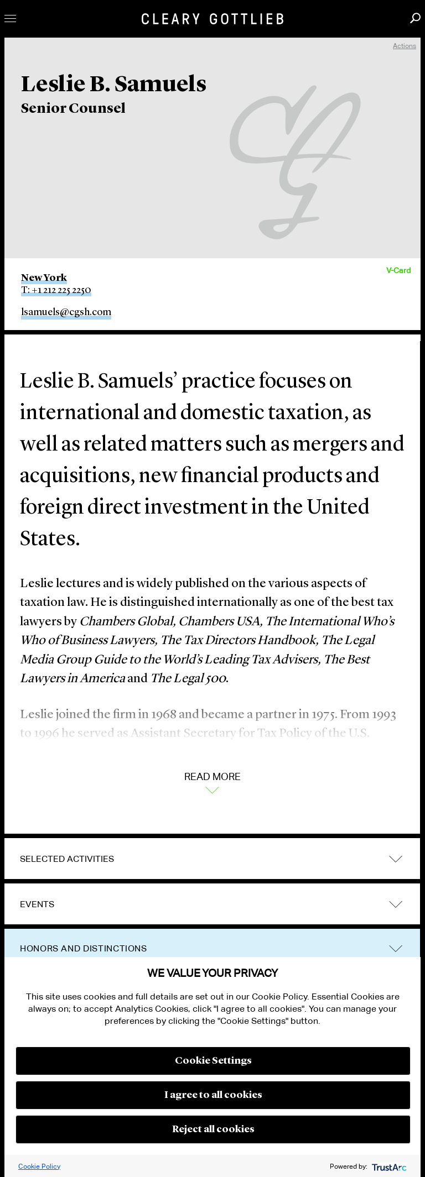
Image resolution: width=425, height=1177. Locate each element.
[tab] (212, 859)
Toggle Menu (10, 18)
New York (44, 278)
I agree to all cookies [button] (213, 1095)
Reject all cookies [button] (213, 1129)
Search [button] (415, 18)
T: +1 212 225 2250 (56, 290)
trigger (395, 904)
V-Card (398, 270)
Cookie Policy (39, 1166)
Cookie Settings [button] (213, 1061)
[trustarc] (388, 1166)
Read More (212, 782)
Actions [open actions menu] (404, 45)
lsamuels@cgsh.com (66, 312)
